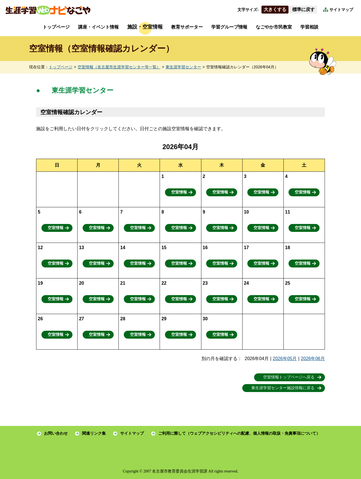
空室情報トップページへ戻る (288, 377)
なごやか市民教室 (274, 27)
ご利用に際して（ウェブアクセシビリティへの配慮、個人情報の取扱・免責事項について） (239, 433)
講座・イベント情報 (98, 27)
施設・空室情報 (145, 27)
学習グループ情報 (229, 27)
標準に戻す (303, 9)
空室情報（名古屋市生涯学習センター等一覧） (119, 67)
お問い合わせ (56, 433)
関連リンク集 (94, 433)
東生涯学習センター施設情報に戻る (282, 388)
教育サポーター (187, 27)
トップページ (56, 27)
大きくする (275, 9)
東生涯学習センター (183, 67)
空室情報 (179, 192)
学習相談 (309, 27)
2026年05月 (285, 358)
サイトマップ (341, 10)
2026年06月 (313, 358)
